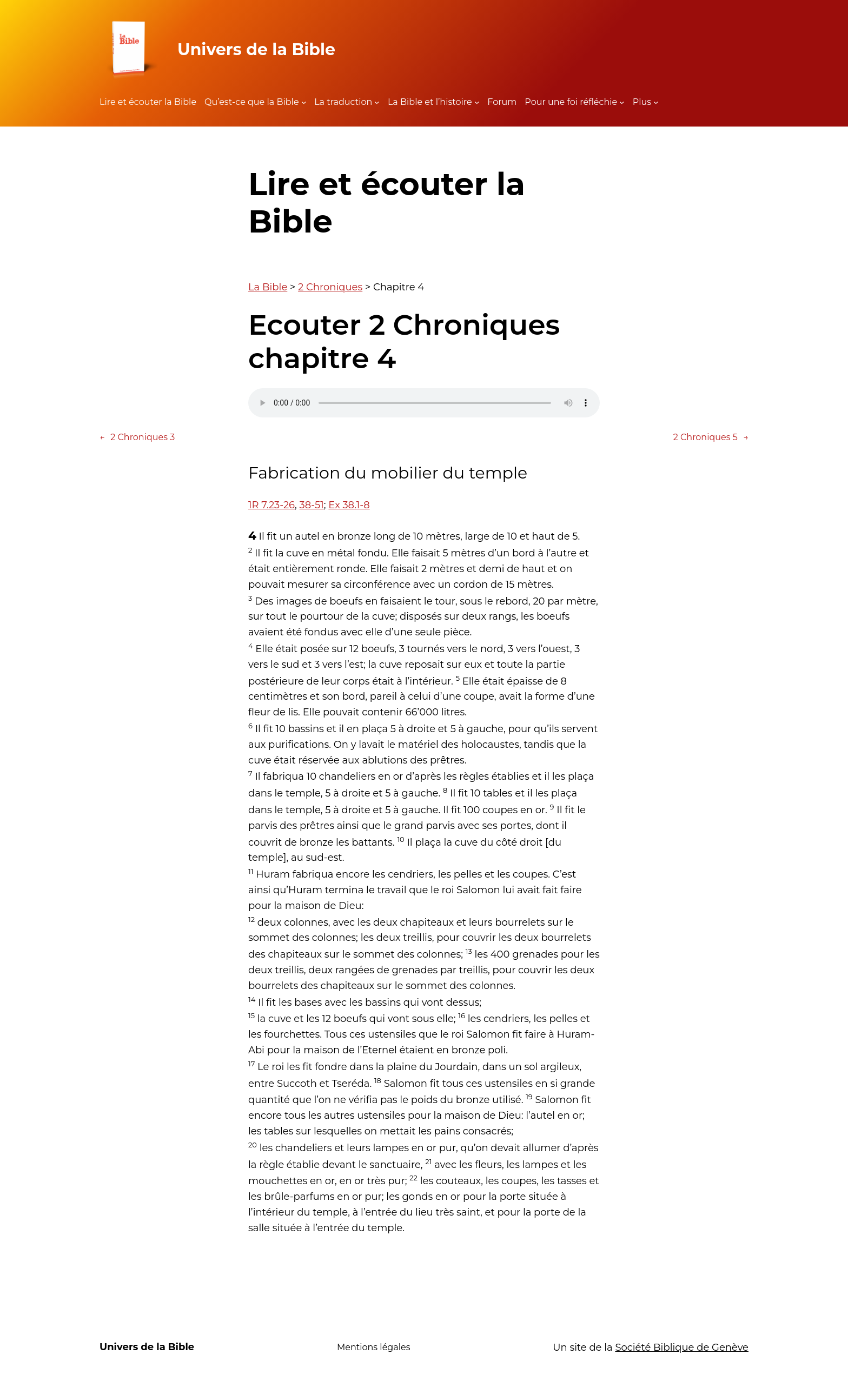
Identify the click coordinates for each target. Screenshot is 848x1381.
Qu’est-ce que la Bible (251, 102)
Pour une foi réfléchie (571, 102)
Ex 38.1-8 (348, 505)
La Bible (267, 287)
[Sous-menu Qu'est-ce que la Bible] (304, 102)
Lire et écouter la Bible (148, 102)
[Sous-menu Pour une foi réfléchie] (622, 102)
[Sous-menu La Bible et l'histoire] (477, 102)
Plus (642, 102)
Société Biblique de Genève (681, 1347)
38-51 (312, 505)
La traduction (343, 102)
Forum (501, 102)
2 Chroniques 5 (710, 437)
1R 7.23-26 (271, 505)
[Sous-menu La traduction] (377, 102)
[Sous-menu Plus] (656, 102)
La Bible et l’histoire (430, 102)
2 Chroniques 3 (137, 437)
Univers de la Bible (256, 49)
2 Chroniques (330, 287)
